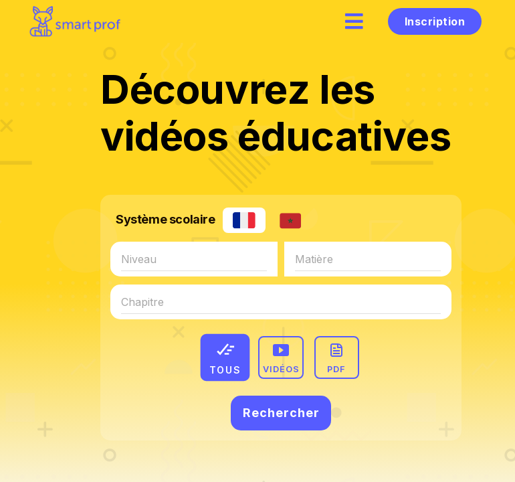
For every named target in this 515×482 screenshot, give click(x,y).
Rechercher (281, 413)
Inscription (435, 21)
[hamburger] (354, 21)
